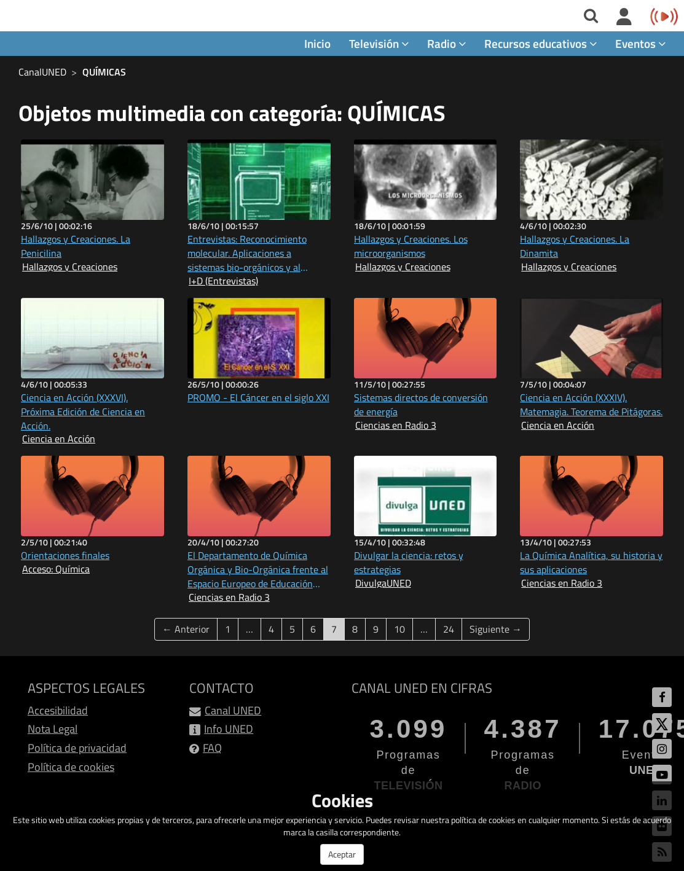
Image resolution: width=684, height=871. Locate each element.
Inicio (317, 44)
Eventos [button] (640, 44)
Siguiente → (496, 629)
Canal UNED (233, 710)
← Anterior (186, 629)
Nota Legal (52, 729)
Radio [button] (446, 44)
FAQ (212, 748)
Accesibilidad (58, 710)
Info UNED (228, 729)
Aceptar (342, 854)
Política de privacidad (77, 748)
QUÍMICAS (104, 72)
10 (399, 629)
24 (448, 629)
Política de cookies (71, 767)
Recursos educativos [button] (540, 44)
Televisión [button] (379, 44)
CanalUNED (42, 72)
